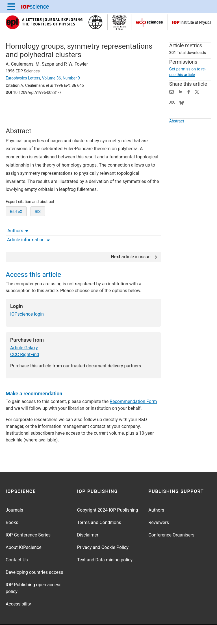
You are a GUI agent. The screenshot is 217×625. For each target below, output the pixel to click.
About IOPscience (24, 530)
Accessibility (18, 586)
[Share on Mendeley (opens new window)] (172, 102)
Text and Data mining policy (105, 542)
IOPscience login (27, 296)
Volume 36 (51, 78)
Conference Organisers (171, 517)
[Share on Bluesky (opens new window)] (181, 102)
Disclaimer (87, 517)
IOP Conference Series (28, 517)
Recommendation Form (133, 384)
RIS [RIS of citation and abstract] (38, 219)
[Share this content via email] (171, 91)
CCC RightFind (24, 337)
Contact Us (17, 542)
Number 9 (71, 78)
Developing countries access (34, 554)
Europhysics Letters (23, 78)
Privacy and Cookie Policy (103, 530)
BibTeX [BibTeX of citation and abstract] (16, 219)
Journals (14, 492)
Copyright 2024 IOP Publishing (107, 492)
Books (12, 505)
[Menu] (11, 6)
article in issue (134, 239)
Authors (17, 108)
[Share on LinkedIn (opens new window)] (180, 91)
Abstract (176, 121)
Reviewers (158, 505)
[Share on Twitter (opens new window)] (197, 91)
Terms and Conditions (99, 505)
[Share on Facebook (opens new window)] (188, 91)
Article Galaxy (24, 330)
